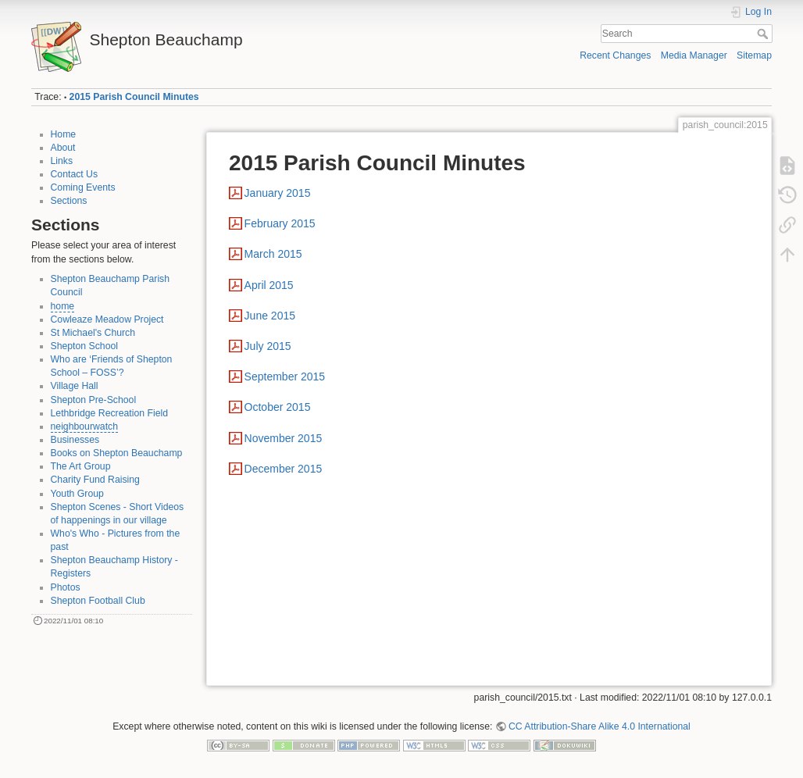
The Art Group (81, 466)
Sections (69, 200)
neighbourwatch (85, 426)
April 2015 (269, 285)
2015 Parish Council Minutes (134, 96)
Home (64, 134)
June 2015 (269, 315)
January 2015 (277, 193)
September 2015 (285, 376)
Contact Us (74, 174)
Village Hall (74, 385)
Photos (65, 587)
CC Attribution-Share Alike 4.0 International (600, 726)
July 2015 (267, 346)
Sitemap (754, 55)
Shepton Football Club (98, 600)
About (63, 147)
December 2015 (283, 468)
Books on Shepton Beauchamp (117, 453)
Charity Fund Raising (95, 479)
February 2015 (280, 223)
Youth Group (77, 493)
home (63, 306)
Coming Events (83, 187)
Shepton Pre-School (94, 399)
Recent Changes (615, 55)
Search (764, 33)
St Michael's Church (93, 332)
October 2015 (277, 407)
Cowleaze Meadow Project (107, 319)
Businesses (75, 439)
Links (62, 160)
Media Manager (694, 55)
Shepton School (85, 346)
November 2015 (283, 438)
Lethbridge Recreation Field (110, 413)
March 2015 (273, 254)
